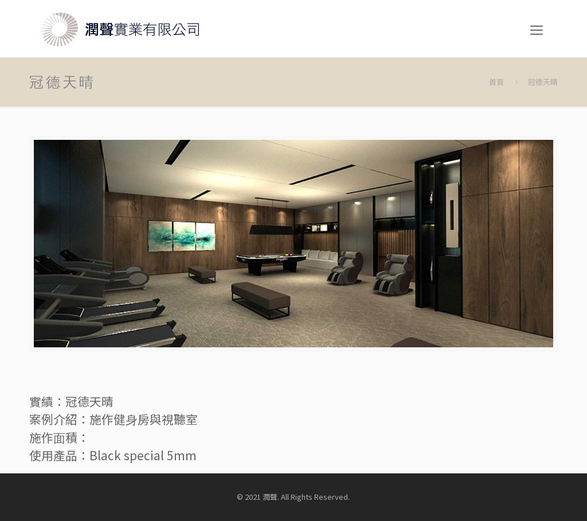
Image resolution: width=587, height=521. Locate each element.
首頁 (496, 81)
